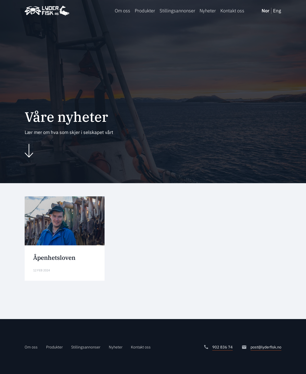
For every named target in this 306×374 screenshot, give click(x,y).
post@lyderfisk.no (266, 347)
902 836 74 (222, 347)
